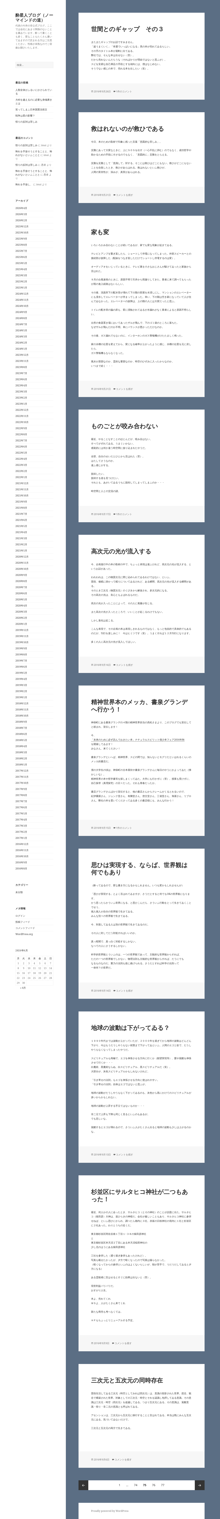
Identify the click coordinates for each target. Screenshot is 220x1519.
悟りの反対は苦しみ (26, 121)
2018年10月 (22, 715)
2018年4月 (21, 746)
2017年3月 (21, 825)
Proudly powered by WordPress (109, 1511)
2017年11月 (22, 776)
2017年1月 (21, 838)
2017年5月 (21, 813)
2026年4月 (21, 208)
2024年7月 (21, 324)
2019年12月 (22, 630)
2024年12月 (22, 293)
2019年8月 (21, 654)
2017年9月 (21, 789)
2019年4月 (21, 679)
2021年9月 (21, 501)
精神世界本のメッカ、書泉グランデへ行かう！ (139, 705)
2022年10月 (22, 422)
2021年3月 (21, 538)
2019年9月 (21, 648)
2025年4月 (21, 269)
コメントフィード (25, 928)
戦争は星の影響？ (25, 115)
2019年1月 (21, 697)
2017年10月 (22, 783)
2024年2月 (21, 342)
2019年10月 (22, 642)
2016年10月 (22, 856)
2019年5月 (21, 672)
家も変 (100, 232)
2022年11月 (22, 416)
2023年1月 (21, 403)
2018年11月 (22, 709)
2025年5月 (21, 263)
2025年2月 (21, 281)
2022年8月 (21, 434)
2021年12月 (22, 483)
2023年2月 (21, 397)
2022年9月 (21, 428)
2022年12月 (22, 410)
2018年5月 (21, 740)
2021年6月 (21, 520)
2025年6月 (21, 257)
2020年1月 (21, 624)
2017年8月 (21, 795)
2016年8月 (21, 868)
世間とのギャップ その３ (127, 29)
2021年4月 (21, 532)
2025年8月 (21, 244)
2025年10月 (22, 232)
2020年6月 (21, 593)
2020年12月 (22, 556)
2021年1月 (21, 550)
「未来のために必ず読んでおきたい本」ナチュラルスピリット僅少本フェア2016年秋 (138, 739)
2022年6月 (21, 446)
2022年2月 (21, 471)
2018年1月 (21, 764)
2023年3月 (21, 391)
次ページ (200, 1485)
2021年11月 (22, 489)
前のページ (83, 1485)
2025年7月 (21, 251)
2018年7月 (21, 728)
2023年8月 (21, 367)
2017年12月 (22, 770)
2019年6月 (21, 666)
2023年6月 (21, 379)
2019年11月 (22, 636)
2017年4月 (21, 819)
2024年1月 (21, 348)
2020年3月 (21, 611)
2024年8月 (21, 318)
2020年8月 (21, 581)
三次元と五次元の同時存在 (127, 1380)
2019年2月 (21, 691)
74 (135, 1485)
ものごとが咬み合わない (124, 426)
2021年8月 (21, 507)
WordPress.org (24, 934)
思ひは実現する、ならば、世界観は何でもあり (139, 868)
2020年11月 (22, 562)
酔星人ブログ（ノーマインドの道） (34, 17)
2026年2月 (21, 220)
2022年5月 (21, 452)
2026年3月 (21, 214)
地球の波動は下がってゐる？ (130, 1028)
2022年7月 (21, 440)
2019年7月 (21, 660)
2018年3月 (21, 752)
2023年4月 (21, 385)
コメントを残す (124, 195)
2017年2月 (21, 831)
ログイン (20, 915)
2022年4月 (21, 458)
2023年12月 (22, 355)
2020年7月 (21, 587)
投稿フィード (22, 922)
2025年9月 (21, 238)
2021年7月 (21, 514)
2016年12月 (22, 844)
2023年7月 (21, 373)
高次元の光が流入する (121, 551)
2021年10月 (22, 495)
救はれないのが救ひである (127, 128)
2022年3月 (21, 465)
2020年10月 (22, 569)
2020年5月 (21, 599)
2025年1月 (21, 287)
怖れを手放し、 (24, 184)
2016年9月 (21, 862)
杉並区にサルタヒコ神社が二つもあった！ (139, 1195)
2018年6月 (21, 734)
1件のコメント (124, 91)
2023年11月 (22, 361)
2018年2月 (21, 758)
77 (162, 1485)
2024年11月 (22, 299)
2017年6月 (21, 807)
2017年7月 (21, 801)
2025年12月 (22, 226)
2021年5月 (21, 526)
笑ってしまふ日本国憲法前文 (31, 109)
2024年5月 (21, 330)
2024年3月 (21, 336)
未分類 (19, 892)
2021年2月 (21, 544)
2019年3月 (21, 685)
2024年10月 (22, 306)
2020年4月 (21, 605)
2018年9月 (21, 721)
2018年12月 (22, 703)
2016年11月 (22, 850)
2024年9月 (21, 312)
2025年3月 (21, 275)
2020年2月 (21, 617)
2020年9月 (21, 575)
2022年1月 (21, 477)
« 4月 (23, 987)
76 (153, 1485)
